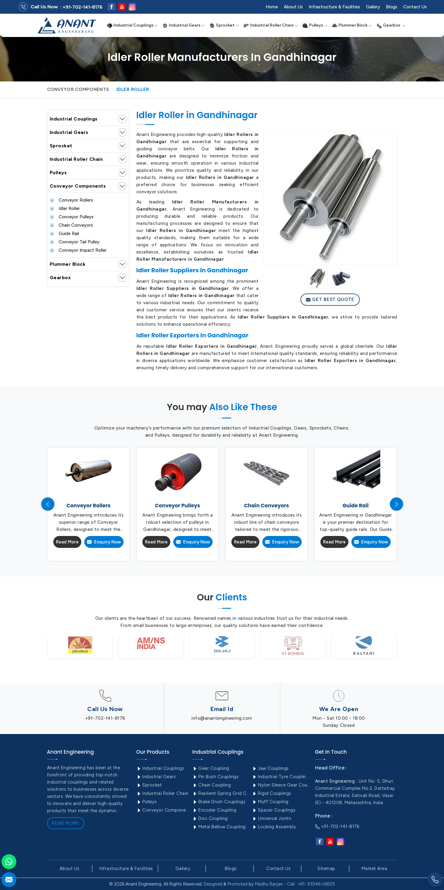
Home (272, 7)
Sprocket (224, 25)
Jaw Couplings (270, 768)
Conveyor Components (78, 89)
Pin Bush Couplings (215, 776)
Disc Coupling (210, 818)
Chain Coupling (211, 785)
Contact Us (415, 7)
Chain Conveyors (71, 225)
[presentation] (47, 504)
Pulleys (315, 25)
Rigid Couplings (271, 793)
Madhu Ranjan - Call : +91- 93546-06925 (295, 884)
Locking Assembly (274, 826)
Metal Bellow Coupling (219, 826)
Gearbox (391, 25)
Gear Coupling (210, 768)
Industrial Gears (183, 25)
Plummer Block (352, 25)
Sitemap (326, 868)
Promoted (237, 884)
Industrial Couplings (132, 25)
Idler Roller (65, 208)
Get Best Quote (330, 299)
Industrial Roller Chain (270, 25)
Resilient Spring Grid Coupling (221, 793)
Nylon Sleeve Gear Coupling (281, 785)
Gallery (373, 7)
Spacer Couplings (274, 810)
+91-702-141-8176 (82, 7)
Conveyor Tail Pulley (74, 242)
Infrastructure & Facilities (334, 7)
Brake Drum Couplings (219, 801)
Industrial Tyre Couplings (281, 776)
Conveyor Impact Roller (78, 250)
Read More (67, 542)
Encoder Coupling (214, 810)
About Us (293, 7)
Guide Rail (64, 233)
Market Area (374, 868)
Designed (213, 884)
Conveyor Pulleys (72, 217)
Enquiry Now (104, 542)
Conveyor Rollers (71, 200)
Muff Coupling (270, 801)
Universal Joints (272, 818)
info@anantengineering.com (221, 718)
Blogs (391, 7)
